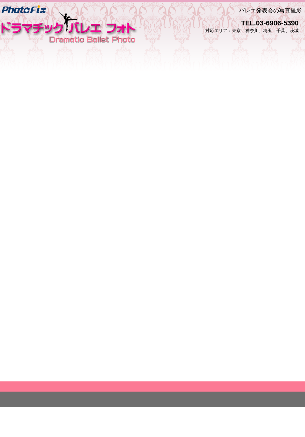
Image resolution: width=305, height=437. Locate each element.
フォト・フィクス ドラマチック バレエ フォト (69, 25)
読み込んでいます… (152, 233)
